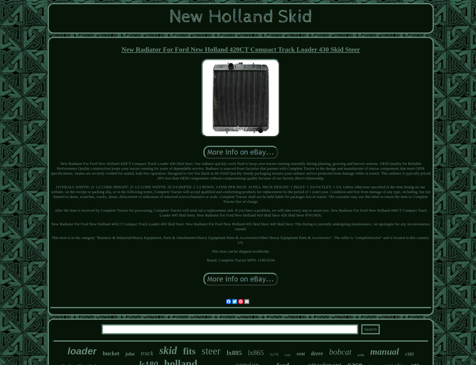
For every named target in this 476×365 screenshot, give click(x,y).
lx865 (256, 352)
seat (301, 353)
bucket (111, 353)
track (147, 353)
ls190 (361, 355)
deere (317, 353)
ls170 (274, 354)
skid (168, 350)
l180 (287, 355)
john (129, 353)
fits (189, 351)
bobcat (340, 351)
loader (82, 351)
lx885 (234, 352)
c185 (409, 354)
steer (211, 351)
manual (384, 351)
